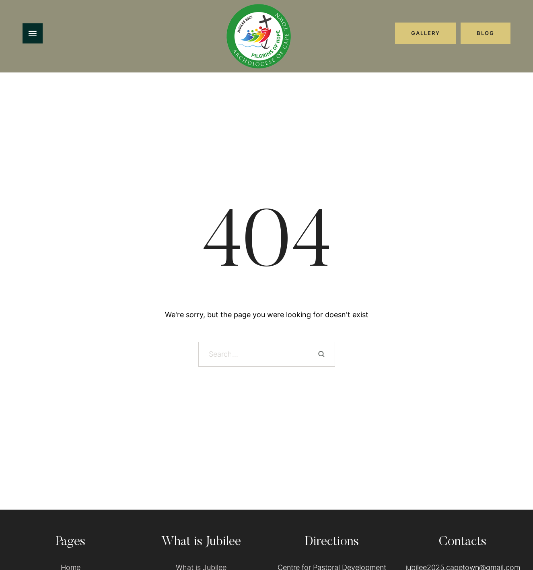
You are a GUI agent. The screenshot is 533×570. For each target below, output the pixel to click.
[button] (425, 33)
